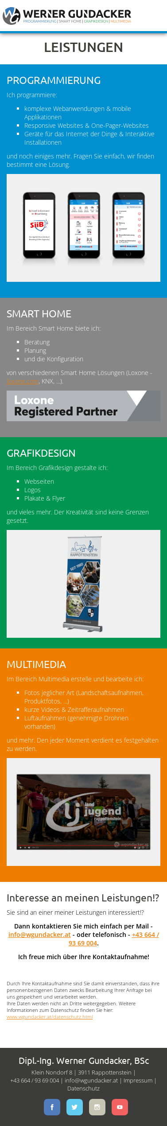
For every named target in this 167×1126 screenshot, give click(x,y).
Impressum (138, 1080)
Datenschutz (83, 1088)
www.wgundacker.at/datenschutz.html (50, 1016)
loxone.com (23, 381)
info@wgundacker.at (39, 934)
